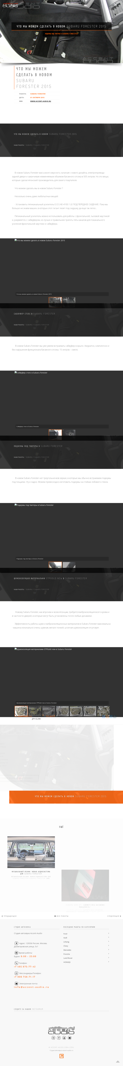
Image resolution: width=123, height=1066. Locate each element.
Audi (65, 938)
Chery (65, 946)
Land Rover (67, 958)
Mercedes (67, 950)
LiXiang (66, 942)
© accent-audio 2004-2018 (61, 1047)
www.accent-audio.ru (40, 101)
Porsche (66, 954)
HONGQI (66, 962)
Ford (65, 934)
